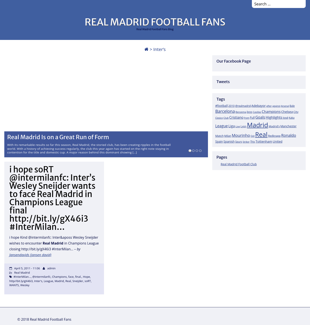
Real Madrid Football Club (239, 164)
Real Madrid (22, 273)
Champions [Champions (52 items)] (271, 111)
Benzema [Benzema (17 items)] (241, 112)
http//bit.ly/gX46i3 (21, 281)
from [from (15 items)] (247, 117)
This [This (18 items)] (252, 141)
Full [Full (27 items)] (252, 117)
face (71, 277)
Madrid (59, 281)
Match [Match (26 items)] (219, 136)
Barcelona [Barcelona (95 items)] (225, 111)
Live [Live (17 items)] (238, 126)
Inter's (38, 281)
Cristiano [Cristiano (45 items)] (236, 117)
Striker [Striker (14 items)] (246, 141)
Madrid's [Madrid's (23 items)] (274, 126)
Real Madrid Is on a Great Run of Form (58, 137)
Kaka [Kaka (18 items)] (291, 117)
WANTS (14, 285)
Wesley (24, 285)
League (48, 281)
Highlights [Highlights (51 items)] (274, 117)
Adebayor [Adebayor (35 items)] (258, 105)
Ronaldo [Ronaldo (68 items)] (288, 135)
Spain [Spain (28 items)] (219, 141)
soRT (88, 281)
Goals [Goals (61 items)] (260, 117)
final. (78, 277)
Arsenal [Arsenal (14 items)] (285, 105)
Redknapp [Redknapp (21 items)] (274, 136)
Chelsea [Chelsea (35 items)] (287, 111)
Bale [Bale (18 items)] (292, 105)
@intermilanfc (41, 277)
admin (51, 268)
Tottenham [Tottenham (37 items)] (264, 141)
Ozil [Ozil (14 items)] (253, 135)
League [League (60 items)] (221, 125)
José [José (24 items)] (285, 118)
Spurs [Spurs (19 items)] (238, 142)
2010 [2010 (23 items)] (231, 106)
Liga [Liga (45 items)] (231, 126)
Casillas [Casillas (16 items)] (257, 112)
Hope (86, 277)
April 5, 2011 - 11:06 (27, 268)
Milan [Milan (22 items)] (227, 136)
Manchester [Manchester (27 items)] (288, 126)
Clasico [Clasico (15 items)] (219, 117)
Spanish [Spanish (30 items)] (229, 141)
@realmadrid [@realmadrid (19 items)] (243, 106)
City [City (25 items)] (295, 112)
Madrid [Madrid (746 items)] (257, 125)
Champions (59, 277)
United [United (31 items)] (277, 141)
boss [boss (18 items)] (249, 112)
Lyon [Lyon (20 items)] (243, 126)
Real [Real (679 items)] (261, 134)
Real (68, 281)
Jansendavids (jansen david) (30, 254)
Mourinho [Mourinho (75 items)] (241, 135)
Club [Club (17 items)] (226, 117)
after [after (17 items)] (269, 105)
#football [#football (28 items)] (221, 106)
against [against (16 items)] (276, 105)
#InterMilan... (22, 277)
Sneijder (77, 281)
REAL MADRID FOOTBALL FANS (155, 22)
